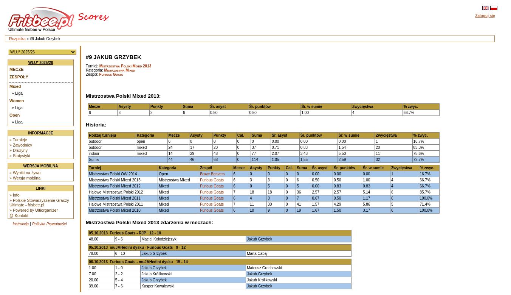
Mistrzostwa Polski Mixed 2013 (125, 66)
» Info (14, 195)
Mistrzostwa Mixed (119, 70)
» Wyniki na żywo (24, 172)
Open (14, 115)
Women (16, 100)
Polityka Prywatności (49, 224)
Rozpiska (17, 38)
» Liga (17, 93)
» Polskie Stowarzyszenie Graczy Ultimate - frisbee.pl (39, 202)
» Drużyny (18, 150)
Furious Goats (111, 74)
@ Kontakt (18, 215)
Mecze (16, 69)
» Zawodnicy (20, 145)
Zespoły (18, 77)
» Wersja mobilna (24, 178)
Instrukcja (20, 224)
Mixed (15, 86)
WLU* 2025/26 (40, 63)
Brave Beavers (212, 174)
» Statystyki (19, 155)
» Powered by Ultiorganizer (33, 210)
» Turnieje (18, 139)
